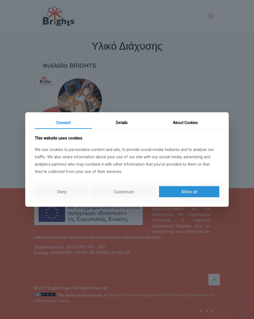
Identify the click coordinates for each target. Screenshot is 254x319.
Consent (63, 122)
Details (122, 122)
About (185, 122)
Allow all (189, 191)
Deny (62, 191)
